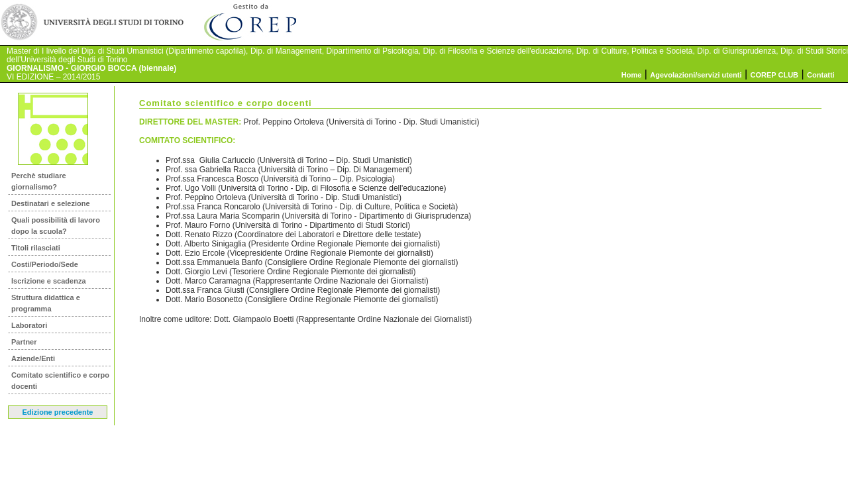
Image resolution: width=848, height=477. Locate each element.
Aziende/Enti (33, 358)
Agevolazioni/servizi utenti (695, 75)
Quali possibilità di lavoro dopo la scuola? (55, 225)
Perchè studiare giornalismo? (38, 181)
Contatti (821, 75)
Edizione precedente (58, 412)
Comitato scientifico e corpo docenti (60, 380)
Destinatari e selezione (50, 203)
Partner (24, 342)
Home (631, 75)
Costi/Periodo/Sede (44, 264)
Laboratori (29, 325)
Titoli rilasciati (35, 248)
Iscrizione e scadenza (48, 281)
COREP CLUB (775, 75)
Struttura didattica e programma (45, 303)
